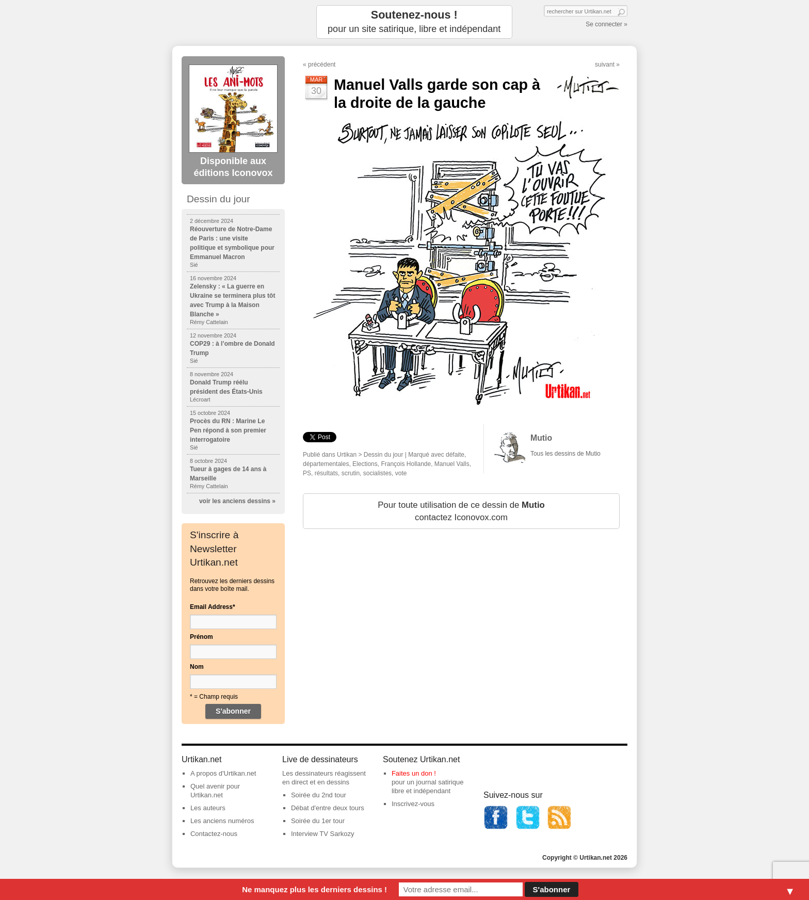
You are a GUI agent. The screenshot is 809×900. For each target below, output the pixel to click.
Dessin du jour (383, 454)
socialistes (377, 473)
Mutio (541, 437)
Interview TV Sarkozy (322, 834)
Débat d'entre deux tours (327, 808)
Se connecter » (606, 24)
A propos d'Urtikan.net (223, 773)
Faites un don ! (414, 773)
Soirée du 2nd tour (318, 795)
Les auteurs (207, 808)
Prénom (201, 636)
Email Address (212, 606)
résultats (326, 473)
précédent (321, 64)
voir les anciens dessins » (237, 501)
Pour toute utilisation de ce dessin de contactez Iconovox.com (461, 511)
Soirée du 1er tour (318, 821)
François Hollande (406, 464)
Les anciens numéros (222, 821)
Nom (197, 666)
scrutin (351, 473)
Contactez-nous (213, 834)
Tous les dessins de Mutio (565, 453)
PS (307, 473)
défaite (455, 454)
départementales (326, 464)
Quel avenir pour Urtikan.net (215, 790)
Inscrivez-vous (413, 804)
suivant (604, 64)
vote (401, 473)
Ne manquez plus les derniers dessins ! (314, 889)
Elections (365, 464)
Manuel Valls (452, 464)
